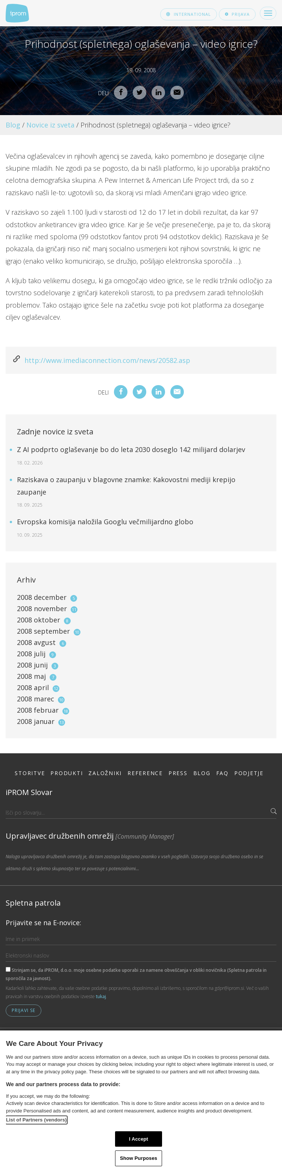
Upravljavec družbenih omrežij (90, 836)
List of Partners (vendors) (36, 1120)
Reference (145, 773)
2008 (47, 597)
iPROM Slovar (29, 792)
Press (178, 773)
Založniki (105, 773)
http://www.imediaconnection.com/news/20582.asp (107, 360)
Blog (13, 124)
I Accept (138, 1139)
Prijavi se (23, 1010)
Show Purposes (138, 1158)
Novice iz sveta (50, 124)
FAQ (222, 773)
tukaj (101, 996)
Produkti (66, 773)
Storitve (30, 773)
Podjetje (249, 773)
